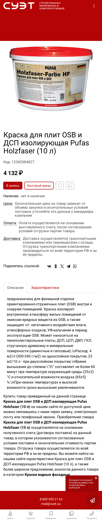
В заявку (12, 185)
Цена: (8, 204)
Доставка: (12, 239)
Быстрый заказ (39, 185)
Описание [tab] (15, 287)
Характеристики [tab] (45, 287)
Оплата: (10, 223)
